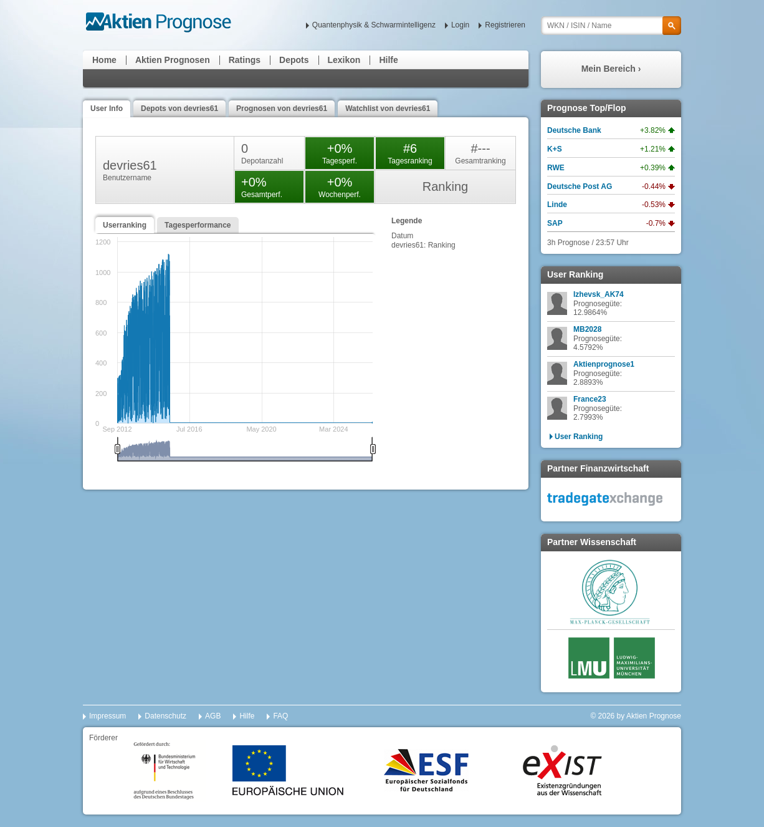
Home (104, 60)
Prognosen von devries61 (281, 108)
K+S (554, 149)
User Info (106, 108)
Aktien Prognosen (172, 60)
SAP (555, 223)
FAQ (280, 716)
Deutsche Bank (574, 130)
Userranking (124, 225)
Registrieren (505, 25)
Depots (293, 60)
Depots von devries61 (179, 108)
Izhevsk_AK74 (598, 294)
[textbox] (611, 25)
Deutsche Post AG (579, 186)
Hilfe (388, 60)
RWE (556, 167)
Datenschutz (165, 716)
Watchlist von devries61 (387, 108)
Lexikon (344, 60)
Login (460, 25)
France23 (589, 399)
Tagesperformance (198, 225)
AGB (213, 716)
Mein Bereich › (611, 69)
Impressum (107, 716)
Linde (557, 204)
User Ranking (579, 436)
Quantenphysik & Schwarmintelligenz (374, 25)
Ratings (244, 60)
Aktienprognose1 (603, 364)
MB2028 (587, 329)
